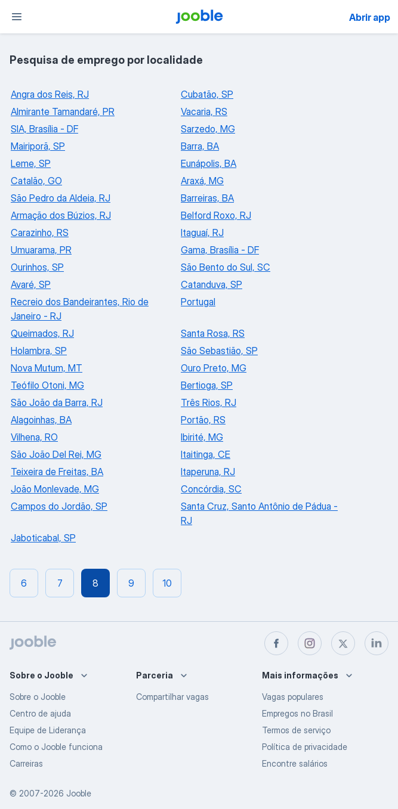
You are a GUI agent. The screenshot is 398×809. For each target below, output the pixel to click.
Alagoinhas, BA (41, 420)
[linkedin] (376, 643)
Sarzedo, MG (208, 129)
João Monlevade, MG (55, 489)
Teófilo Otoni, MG (47, 385)
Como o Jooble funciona (56, 747)
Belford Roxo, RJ (216, 215)
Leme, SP (31, 163)
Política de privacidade (304, 747)
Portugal (198, 302)
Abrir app (369, 17)
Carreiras (26, 763)
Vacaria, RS (204, 111)
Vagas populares (292, 697)
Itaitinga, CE (205, 454)
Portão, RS (203, 420)
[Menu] (17, 17)
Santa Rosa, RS (213, 333)
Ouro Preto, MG (213, 368)
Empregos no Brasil (297, 713)
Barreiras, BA (207, 198)
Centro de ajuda (40, 713)
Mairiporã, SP (38, 146)
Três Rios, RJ (208, 402)
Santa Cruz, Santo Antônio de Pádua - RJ (259, 513)
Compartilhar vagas (172, 697)
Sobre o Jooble (38, 697)
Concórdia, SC (211, 489)
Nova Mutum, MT (46, 368)
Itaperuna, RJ (208, 472)
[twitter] (343, 643)
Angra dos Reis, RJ (50, 94)
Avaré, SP (31, 284)
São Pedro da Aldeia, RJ (60, 198)
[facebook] (276, 643)
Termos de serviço (296, 730)
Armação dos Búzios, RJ (61, 215)
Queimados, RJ (42, 333)
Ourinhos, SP (37, 267)
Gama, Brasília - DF (220, 250)
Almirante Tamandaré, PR (63, 111)
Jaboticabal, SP (43, 538)
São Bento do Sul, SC (225, 267)
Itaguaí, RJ (202, 232)
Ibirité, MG (202, 437)
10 (167, 583)
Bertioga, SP (207, 385)
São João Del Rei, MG (56, 454)
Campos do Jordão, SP (59, 506)
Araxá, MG (202, 181)
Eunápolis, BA (208, 163)
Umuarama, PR (41, 250)
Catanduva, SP (211, 284)
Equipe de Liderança (48, 730)
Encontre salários (295, 763)
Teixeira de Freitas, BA (57, 472)
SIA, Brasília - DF (44, 129)
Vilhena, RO (34, 437)
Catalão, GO (36, 181)
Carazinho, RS (40, 232)
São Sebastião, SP (219, 351)
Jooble (78, 793)
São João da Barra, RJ (57, 402)
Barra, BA (200, 146)
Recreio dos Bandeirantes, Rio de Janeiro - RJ (80, 309)
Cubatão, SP (207, 94)
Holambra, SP (39, 351)
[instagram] (310, 643)
